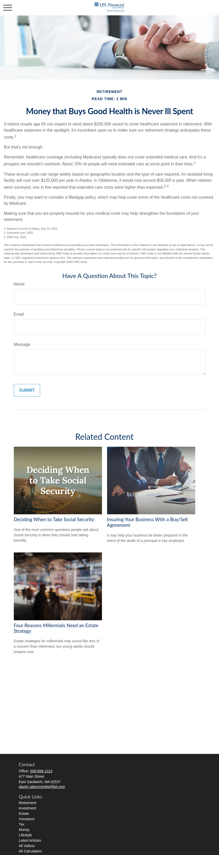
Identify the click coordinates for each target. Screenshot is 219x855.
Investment (27, 808)
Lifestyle (25, 835)
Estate (24, 813)
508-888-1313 (41, 771)
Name (19, 284)
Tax (22, 824)
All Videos (27, 846)
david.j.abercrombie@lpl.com (42, 787)
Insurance (26, 819)
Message (22, 344)
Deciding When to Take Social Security (54, 519)
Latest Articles (30, 840)
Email (19, 314)
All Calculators (30, 851)
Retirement (27, 803)
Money (24, 830)
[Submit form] (27, 390)
